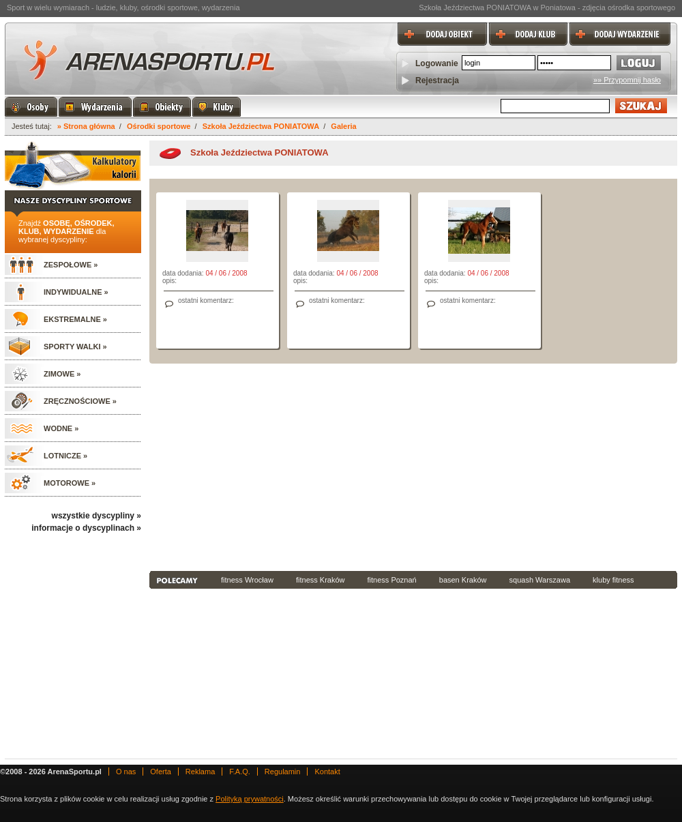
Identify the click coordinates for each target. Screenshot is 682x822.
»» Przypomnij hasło (627, 80)
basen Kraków (463, 580)
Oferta (160, 771)
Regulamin (283, 771)
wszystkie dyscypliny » (96, 515)
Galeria (343, 126)
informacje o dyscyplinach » (86, 528)
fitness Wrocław (247, 580)
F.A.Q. (239, 771)
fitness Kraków (320, 580)
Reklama (200, 771)
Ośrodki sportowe (159, 126)
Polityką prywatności (250, 799)
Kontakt (327, 771)
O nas (126, 771)
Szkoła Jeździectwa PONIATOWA (261, 126)
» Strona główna (86, 126)
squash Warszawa (539, 580)
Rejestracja (437, 80)
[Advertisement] (344, 465)
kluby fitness (613, 580)
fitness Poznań (392, 580)
